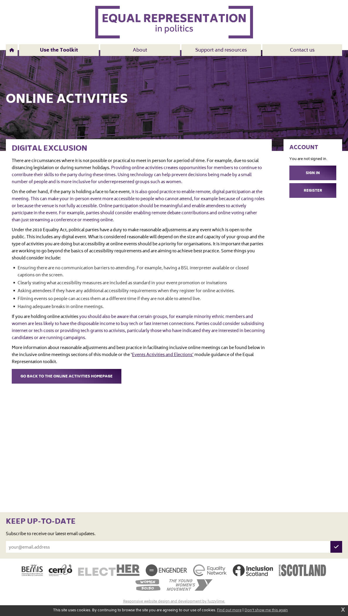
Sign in (313, 173)
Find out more (229, 610)
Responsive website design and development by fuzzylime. (174, 602)
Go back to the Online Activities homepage (67, 377)
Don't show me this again (266, 610)
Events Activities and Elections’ (162, 355)
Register (313, 191)
